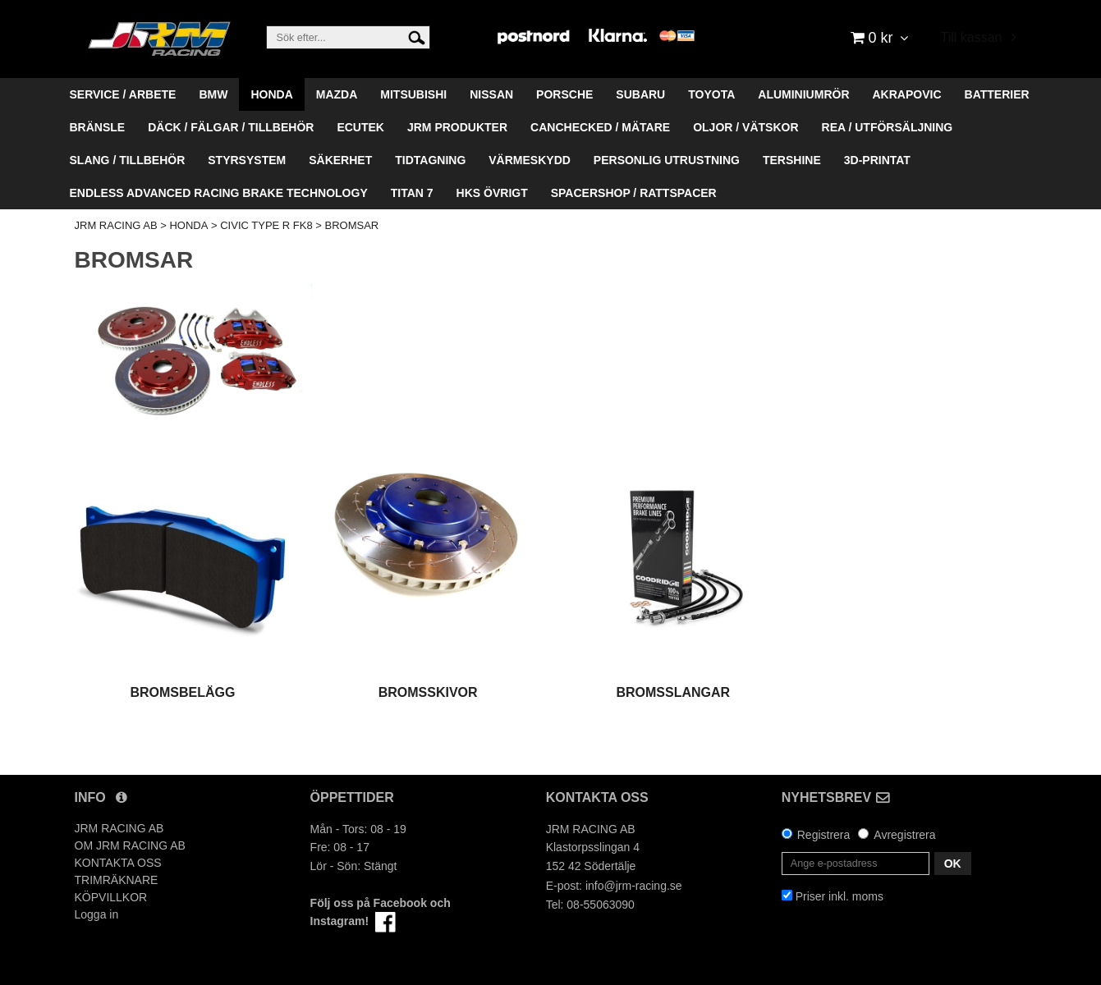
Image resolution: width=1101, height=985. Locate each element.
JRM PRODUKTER (457, 127)
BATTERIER (997, 94)
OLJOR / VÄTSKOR (745, 127)
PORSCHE (564, 94)
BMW (213, 94)
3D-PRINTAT (877, 160)
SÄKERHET (340, 160)
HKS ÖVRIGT (492, 192)
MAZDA (337, 94)
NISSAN (491, 94)
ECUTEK (360, 127)
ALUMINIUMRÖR (803, 94)
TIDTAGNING (430, 160)
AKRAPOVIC (907, 94)
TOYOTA (711, 94)
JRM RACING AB (116, 225)
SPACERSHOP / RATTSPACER (634, 192)
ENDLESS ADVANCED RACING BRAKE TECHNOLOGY (219, 192)
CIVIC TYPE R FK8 (266, 225)
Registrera (824, 834)
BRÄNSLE (98, 127)
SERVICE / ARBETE (123, 94)
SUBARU (640, 94)
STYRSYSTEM (247, 160)
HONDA (271, 94)
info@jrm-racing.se (633, 885)
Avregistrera (904, 834)
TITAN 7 (412, 192)
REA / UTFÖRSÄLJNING (887, 127)
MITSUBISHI (413, 94)
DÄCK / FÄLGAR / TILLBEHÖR (231, 127)
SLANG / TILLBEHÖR (128, 160)
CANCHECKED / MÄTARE (600, 127)
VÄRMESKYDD (530, 160)
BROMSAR (352, 225)
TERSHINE (792, 160)
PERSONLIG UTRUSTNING (667, 160)
